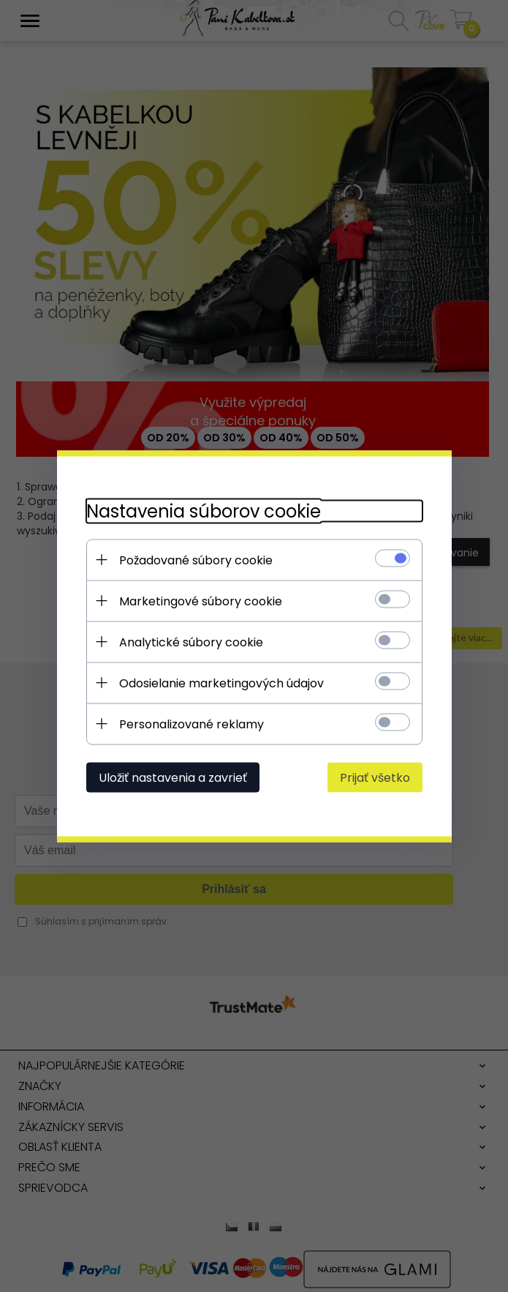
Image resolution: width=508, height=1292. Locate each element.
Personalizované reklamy (191, 723)
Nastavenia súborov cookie (203, 510)
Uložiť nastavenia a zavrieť (173, 777)
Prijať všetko (375, 777)
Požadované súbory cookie (196, 559)
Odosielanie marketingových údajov (221, 682)
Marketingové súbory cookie (200, 600)
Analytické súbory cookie (191, 641)
